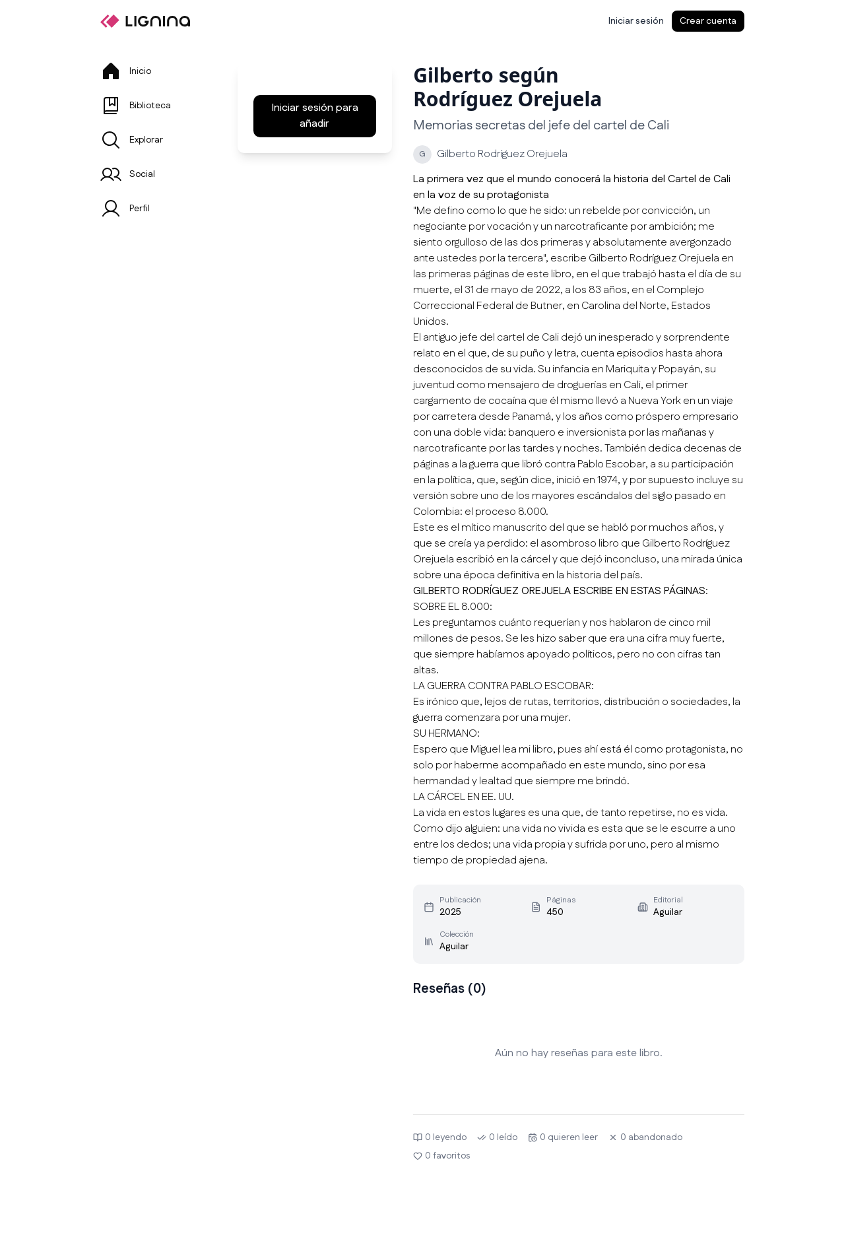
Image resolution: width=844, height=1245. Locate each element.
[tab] (153, 71)
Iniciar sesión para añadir (314, 115)
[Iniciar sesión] (636, 21)
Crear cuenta (708, 21)
